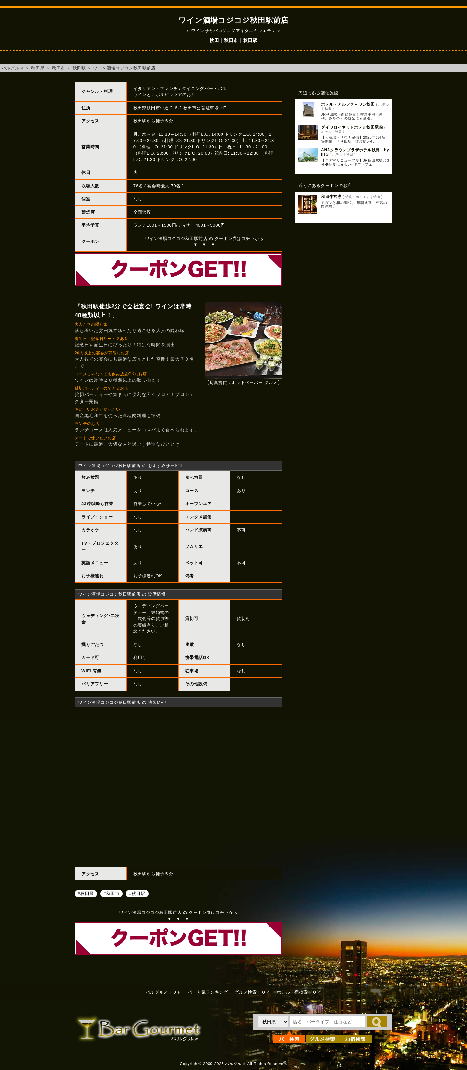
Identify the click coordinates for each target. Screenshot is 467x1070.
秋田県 (37, 68)
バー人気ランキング (208, 992)
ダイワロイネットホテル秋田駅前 (352, 127)
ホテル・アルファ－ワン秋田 (348, 104)
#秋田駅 (137, 893)
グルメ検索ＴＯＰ (252, 992)
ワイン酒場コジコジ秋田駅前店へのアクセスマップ (178, 786)
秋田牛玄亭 (331, 196)
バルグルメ (13, 68)
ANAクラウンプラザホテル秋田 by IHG (357, 152)
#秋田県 (86, 893)
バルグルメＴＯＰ (163, 992)
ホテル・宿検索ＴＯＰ (299, 992)
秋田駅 (79, 68)
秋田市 (58, 68)
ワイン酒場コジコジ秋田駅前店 (124, 68)
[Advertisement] (343, 333)
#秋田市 (111, 893)
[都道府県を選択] (273, 1021)
